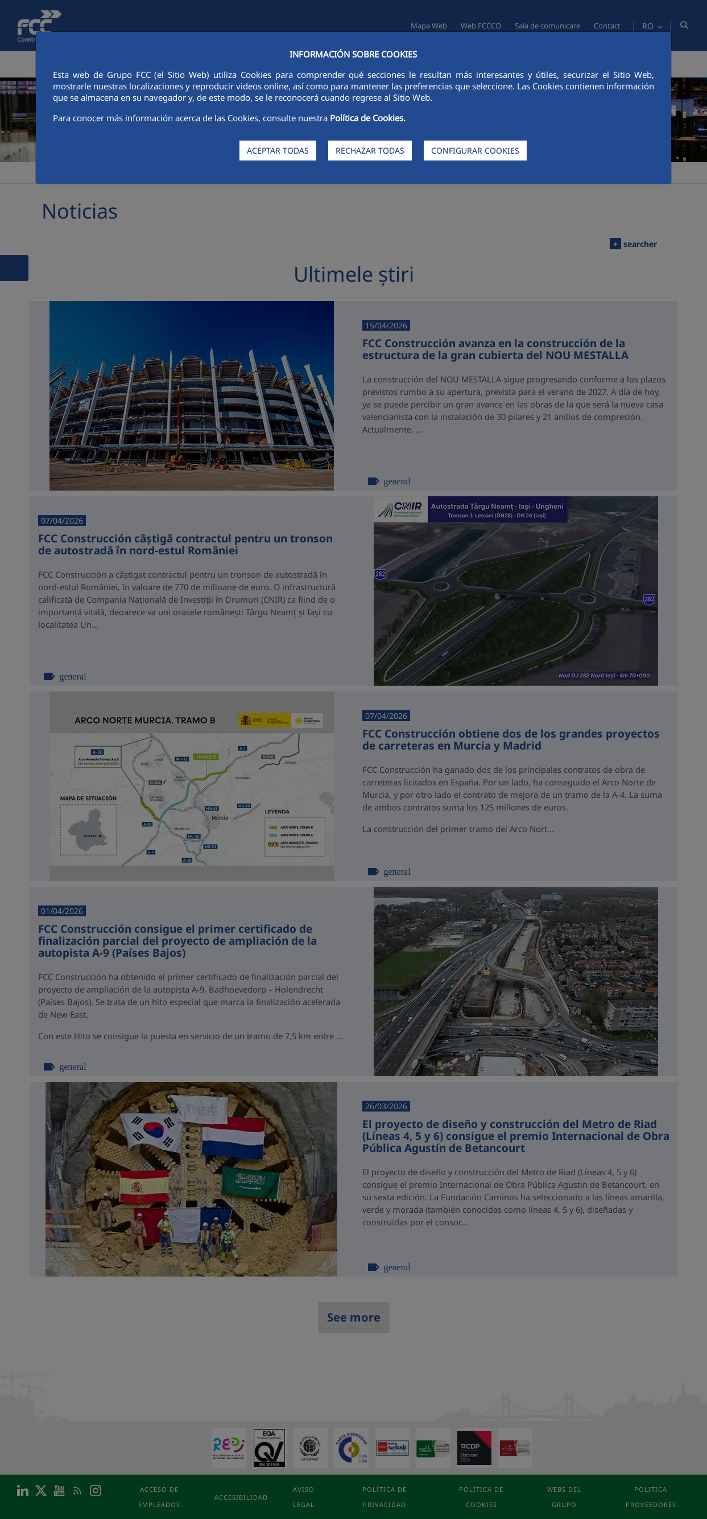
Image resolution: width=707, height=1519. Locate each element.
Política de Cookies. (368, 118)
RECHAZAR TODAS (370, 150)
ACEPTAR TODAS (278, 150)
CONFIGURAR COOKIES (475, 150)
